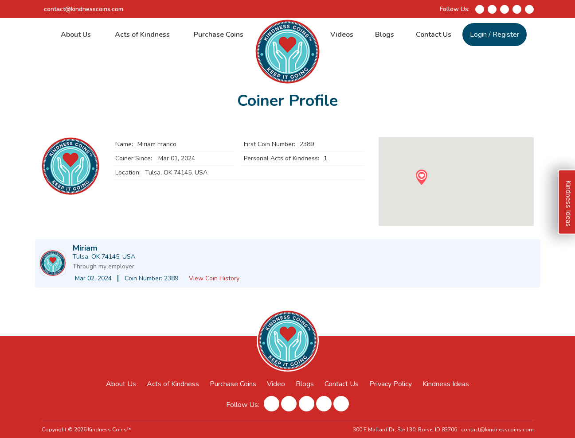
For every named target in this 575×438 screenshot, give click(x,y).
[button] (421, 177)
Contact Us (433, 34)
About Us (76, 34)
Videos (341, 34)
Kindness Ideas (446, 384)
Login (478, 34)
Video (276, 384)
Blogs (384, 34)
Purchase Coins (218, 34)
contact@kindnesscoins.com (83, 9)
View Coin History (214, 278)
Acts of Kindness (142, 34)
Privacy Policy (390, 384)
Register (506, 34)
